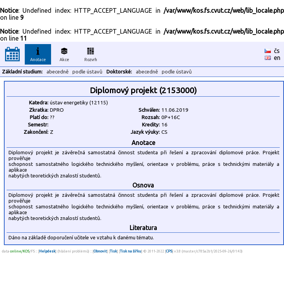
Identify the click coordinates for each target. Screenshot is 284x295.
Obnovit (100, 251)
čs (277, 50)
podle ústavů (87, 72)
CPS (169, 251)
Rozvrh (90, 53)
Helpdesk (47, 251)
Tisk (113, 251)
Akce (64, 53)
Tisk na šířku (130, 251)
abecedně (57, 72)
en (277, 57)
